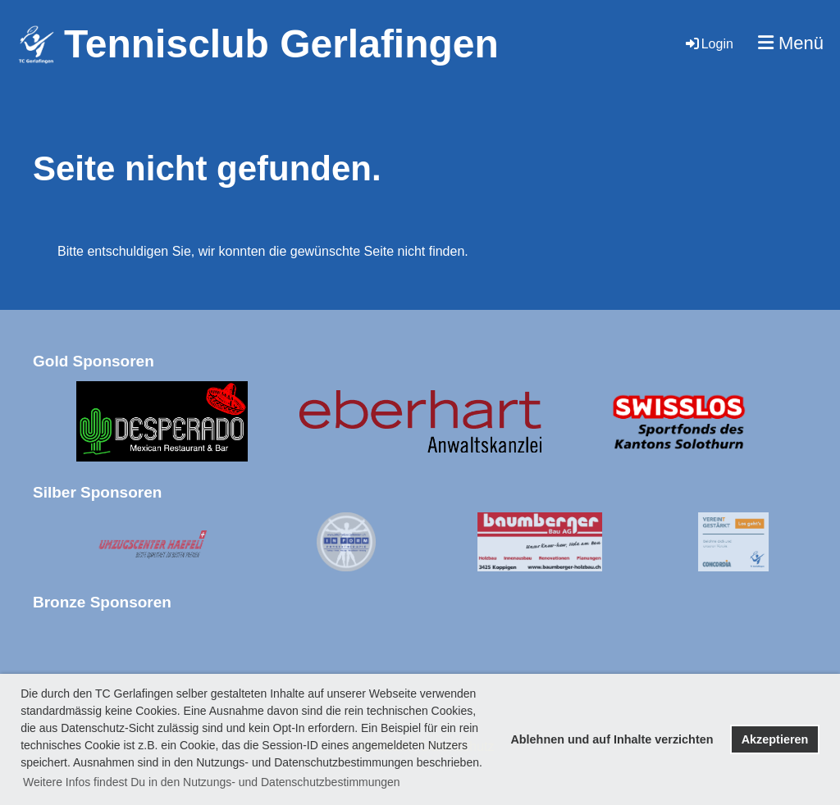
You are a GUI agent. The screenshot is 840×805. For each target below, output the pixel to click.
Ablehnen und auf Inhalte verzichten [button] (611, 739)
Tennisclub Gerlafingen (281, 44)
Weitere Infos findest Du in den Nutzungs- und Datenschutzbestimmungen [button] (211, 782)
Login (708, 44)
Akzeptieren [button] (775, 739)
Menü (791, 43)
